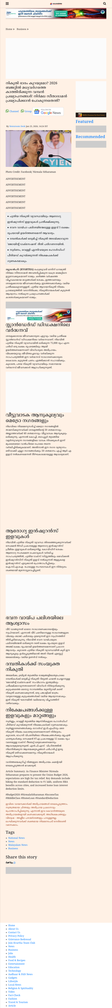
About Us (13, 929)
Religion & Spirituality (20, 988)
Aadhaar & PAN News (20, 974)
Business (21, 29)
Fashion (12, 999)
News (11, 841)
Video (11, 992)
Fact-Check (14, 995)
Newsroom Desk (17, 126)
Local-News (14, 985)
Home (9, 29)
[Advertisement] (56, 58)
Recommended (90, 137)
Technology (14, 971)
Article (12, 1006)
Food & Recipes (16, 960)
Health (12, 957)
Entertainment (16, 964)
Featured (84, 122)
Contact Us (14, 932)
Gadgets (12, 978)
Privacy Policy (16, 936)
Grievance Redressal (19, 939)
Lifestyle (13, 981)
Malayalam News (18, 845)
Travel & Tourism (18, 1002)
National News (16, 838)
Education (14, 967)
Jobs (10, 953)
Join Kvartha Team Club (21, 943)
